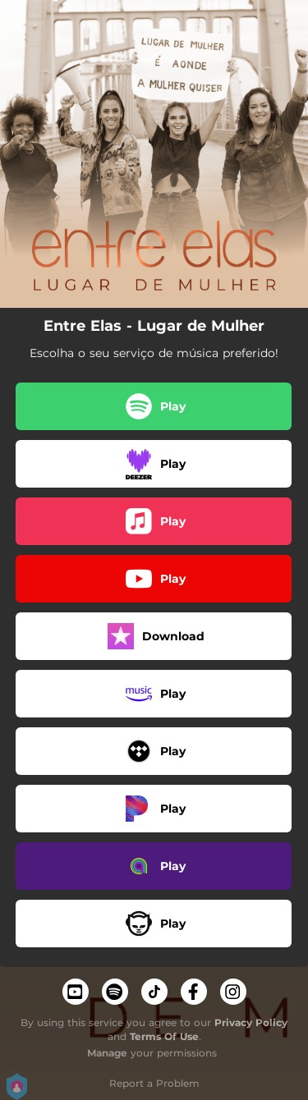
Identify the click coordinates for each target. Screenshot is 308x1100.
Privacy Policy (250, 1022)
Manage (107, 1053)
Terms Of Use (164, 1036)
